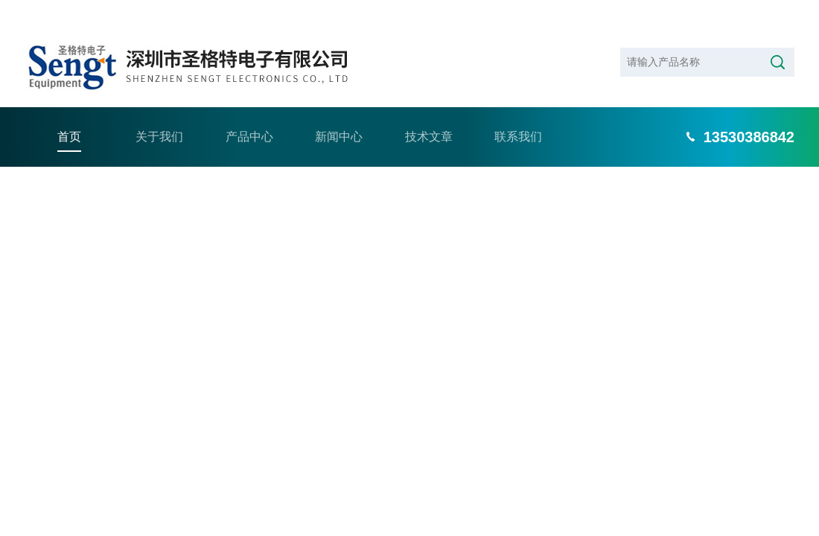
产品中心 (249, 111)
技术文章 (429, 111)
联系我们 (518, 111)
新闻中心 (339, 111)
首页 (69, 111)
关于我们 (159, 111)
